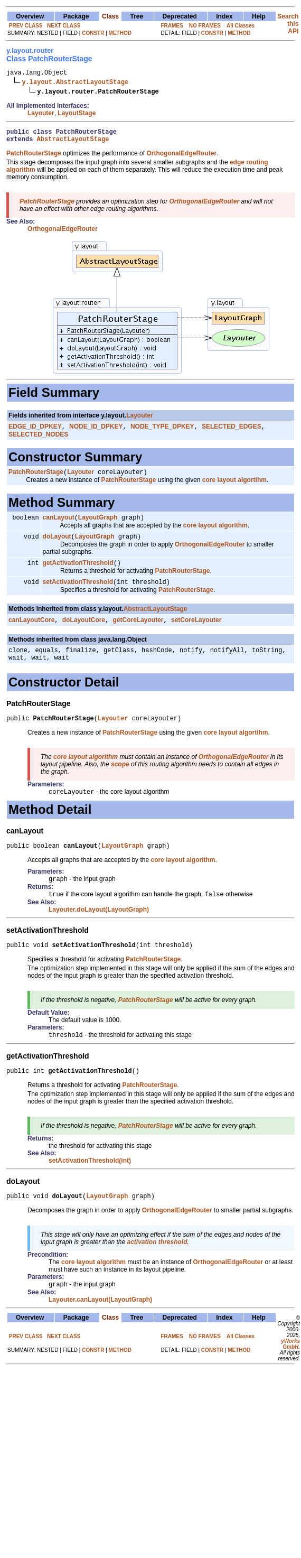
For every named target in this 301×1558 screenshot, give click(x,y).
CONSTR (93, 33)
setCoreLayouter (196, 632)
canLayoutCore (31, 632)
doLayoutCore (83, 632)
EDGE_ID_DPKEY (35, 432)
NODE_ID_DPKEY (96, 432)
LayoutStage (77, 114)
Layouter (40, 114)
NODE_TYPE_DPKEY (162, 432)
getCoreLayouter (138, 632)
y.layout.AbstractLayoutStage (75, 83)
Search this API (287, 24)
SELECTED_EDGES (231, 432)
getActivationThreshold (78, 573)
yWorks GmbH (290, 1372)
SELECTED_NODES (38, 440)
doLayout (57, 545)
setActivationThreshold (78, 593)
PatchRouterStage (35, 479)
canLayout (58, 525)
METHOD (120, 33)
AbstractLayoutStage (73, 143)
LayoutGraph (98, 525)
